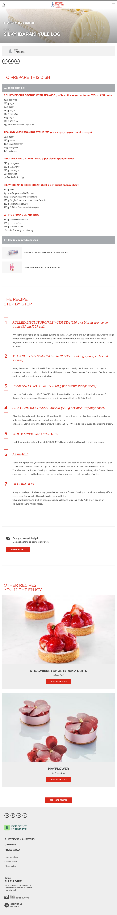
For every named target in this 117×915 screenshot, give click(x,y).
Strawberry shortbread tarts (58, 671)
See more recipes (58, 800)
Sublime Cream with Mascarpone (42, 267)
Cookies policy (10, 861)
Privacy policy (10, 866)
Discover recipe (58, 681)
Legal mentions (11, 857)
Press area (12, 849)
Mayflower (58, 768)
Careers (10, 844)
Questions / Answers (19, 839)
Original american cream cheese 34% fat (46, 252)
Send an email (18, 549)
